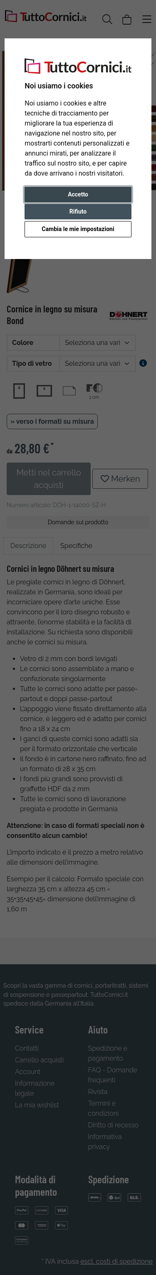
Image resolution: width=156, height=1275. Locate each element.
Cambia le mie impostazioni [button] (78, 229)
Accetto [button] (78, 194)
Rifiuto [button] (78, 211)
